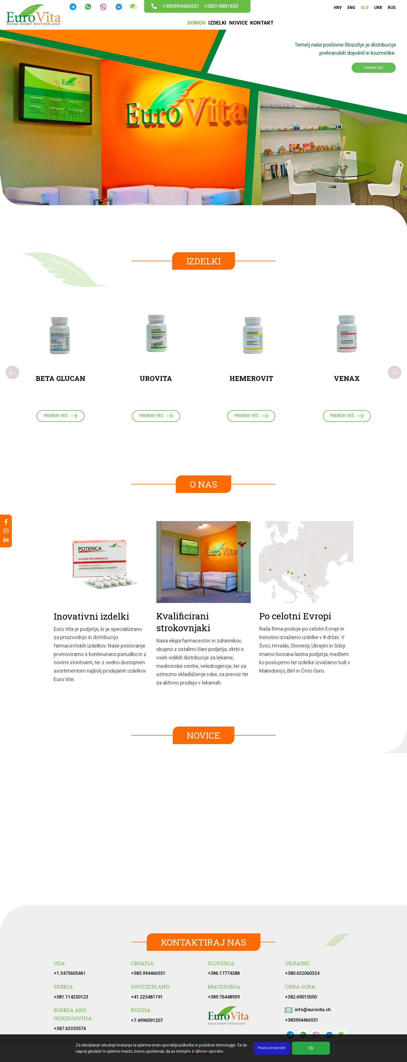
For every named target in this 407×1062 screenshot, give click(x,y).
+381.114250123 (71, 999)
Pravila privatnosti (271, 1048)
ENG (351, 7)
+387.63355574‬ (70, 1031)
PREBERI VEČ (366, 69)
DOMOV (197, 23)
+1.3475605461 (70, 975)
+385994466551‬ (301, 1022)
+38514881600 (221, 6)
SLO (365, 7)
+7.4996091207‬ (147, 1023)
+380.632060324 (302, 975)
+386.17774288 (224, 975)
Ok (311, 1048)
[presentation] (12, 374)
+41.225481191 (147, 999)
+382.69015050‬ (301, 999)
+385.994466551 (148, 975)
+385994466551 (181, 6)
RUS (392, 7)
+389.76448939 (224, 999)
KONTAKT (260, 23)
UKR (378, 7)
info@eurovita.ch (308, 1012)
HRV (338, 7)
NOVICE (238, 23)
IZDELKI (217, 23)
